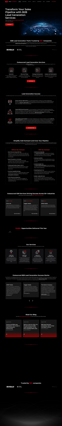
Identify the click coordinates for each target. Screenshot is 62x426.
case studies (24, 1)
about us (34, 1)
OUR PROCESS (39, 1)
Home (19, 1)
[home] (11, 1)
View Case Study (17, 213)
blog (44, 1)
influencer (48, 1)
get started (54, 1)
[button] (29, 300)
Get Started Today (31, 127)
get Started (9, 24)
